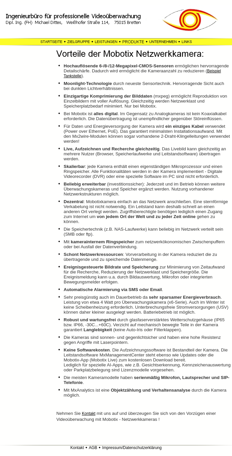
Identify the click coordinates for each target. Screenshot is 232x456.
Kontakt (88, 413)
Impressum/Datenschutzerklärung (131, 447)
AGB (93, 447)
